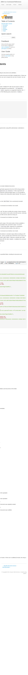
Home (2, 4)
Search (13, 37)
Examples (5, 29)
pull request (4, 48)
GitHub (19, 4)
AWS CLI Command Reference (11, 2)
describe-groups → (6, 13)
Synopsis (5, 26)
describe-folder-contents (6, 23)
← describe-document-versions (9, 12)
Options (4, 28)
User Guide (8, 4)
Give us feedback (5, 47)
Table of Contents (8, 21)
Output (4, 30)
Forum (14, 4)
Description (5, 25)
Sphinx (24, 573)
